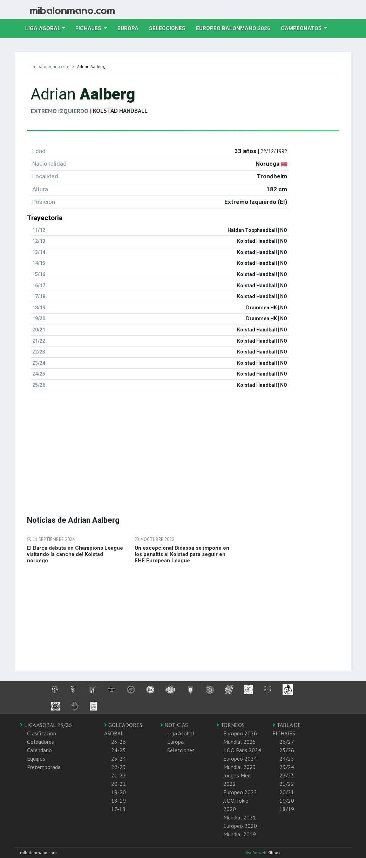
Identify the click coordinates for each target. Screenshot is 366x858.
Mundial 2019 (239, 834)
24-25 (118, 750)
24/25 (286, 758)
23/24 (286, 766)
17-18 (118, 808)
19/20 (286, 800)
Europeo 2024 (240, 758)
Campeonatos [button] (302, 28)
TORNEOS (230, 724)
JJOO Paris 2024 (242, 750)
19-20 (118, 792)
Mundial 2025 (239, 741)
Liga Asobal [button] (43, 28)
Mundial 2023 (239, 766)
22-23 (118, 766)
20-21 (118, 783)
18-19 (118, 800)
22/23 (286, 775)
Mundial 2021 (239, 817)
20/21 (286, 792)
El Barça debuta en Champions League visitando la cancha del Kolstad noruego (75, 554)
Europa (130, 28)
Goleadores (40, 741)
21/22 (286, 783)
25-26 (118, 741)
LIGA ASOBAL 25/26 (46, 724)
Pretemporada (44, 766)
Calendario (39, 750)
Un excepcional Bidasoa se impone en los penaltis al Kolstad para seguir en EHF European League (182, 554)
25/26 (286, 750)
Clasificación (41, 733)
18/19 (286, 808)
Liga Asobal (180, 733)
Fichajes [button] (89, 28)
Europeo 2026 (240, 733)
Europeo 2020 (240, 825)
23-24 (118, 758)
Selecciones (170, 28)
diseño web (255, 852)
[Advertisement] (183, 446)
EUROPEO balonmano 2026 (236, 28)
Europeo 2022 (240, 792)
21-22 (118, 775)
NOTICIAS (174, 724)
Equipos (36, 758)
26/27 (286, 741)
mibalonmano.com (51, 66)
